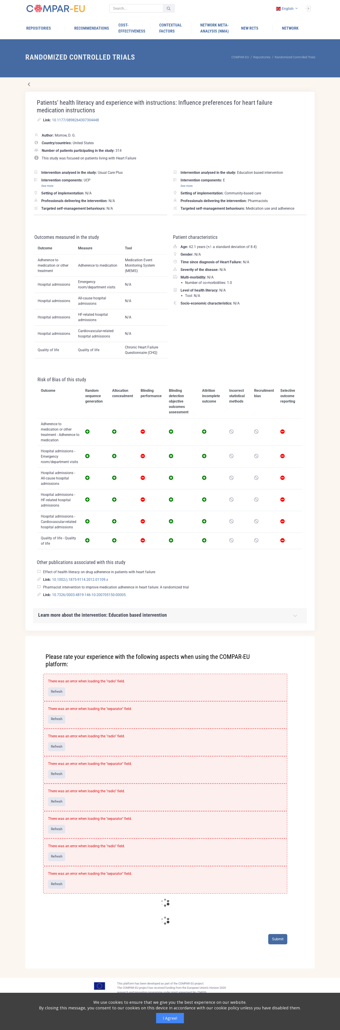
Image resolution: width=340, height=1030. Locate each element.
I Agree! (170, 1018)
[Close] (308, 639)
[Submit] (168, 8)
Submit (277, 939)
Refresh (56, 692)
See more (47, 185)
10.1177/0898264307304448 (75, 120)
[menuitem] (45, 28)
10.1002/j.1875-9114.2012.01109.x (80, 579)
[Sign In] (307, 8)
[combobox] (286, 9)
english (284, 9)
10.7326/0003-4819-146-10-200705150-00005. (89, 595)
